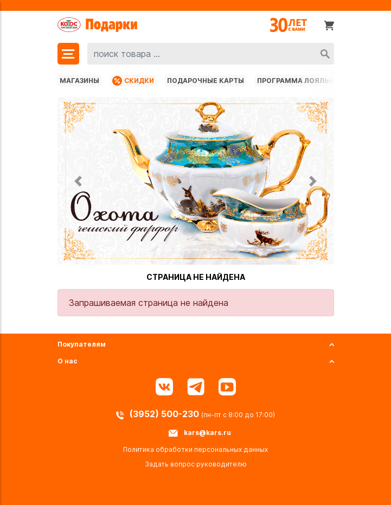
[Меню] (68, 54)
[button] (78, 181)
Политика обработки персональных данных (195, 449)
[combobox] (210, 54)
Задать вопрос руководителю (196, 464)
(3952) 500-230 (165, 413)
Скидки (133, 81)
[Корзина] (329, 24)
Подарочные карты (205, 80)
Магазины (79, 80)
